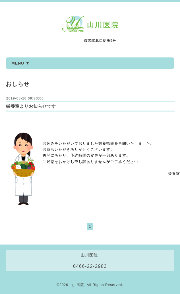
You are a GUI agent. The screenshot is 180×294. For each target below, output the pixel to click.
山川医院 (76, 285)
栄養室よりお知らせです (31, 106)
